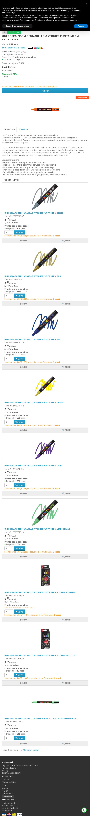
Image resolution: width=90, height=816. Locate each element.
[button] (87, 4)
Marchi (5, 788)
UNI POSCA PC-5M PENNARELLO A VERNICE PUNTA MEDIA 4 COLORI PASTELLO (39, 655)
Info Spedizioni (9, 768)
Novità (5, 791)
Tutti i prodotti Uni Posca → (22, 47)
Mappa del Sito (9, 782)
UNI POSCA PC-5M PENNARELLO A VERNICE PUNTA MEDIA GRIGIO (33, 213)
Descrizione (9, 129)
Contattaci (6, 779)
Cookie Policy (8, 796)
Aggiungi (45, 90)
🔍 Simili (66, 743)
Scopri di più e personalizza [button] (17, 26)
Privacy (5, 770)
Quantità (5, 77)
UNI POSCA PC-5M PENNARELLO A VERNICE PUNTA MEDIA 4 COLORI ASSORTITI (40, 592)
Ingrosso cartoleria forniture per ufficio (20, 765)
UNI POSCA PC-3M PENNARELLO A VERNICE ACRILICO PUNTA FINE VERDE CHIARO (40, 718)
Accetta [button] (81, 26)
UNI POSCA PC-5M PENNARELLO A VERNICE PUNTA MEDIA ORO (32, 276)
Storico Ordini (8, 805)
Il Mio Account (8, 803)
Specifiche (23, 129)
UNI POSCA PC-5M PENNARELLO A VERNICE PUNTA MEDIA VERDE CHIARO (37, 529)
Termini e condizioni (11, 772)
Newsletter (7, 810)
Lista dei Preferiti (10, 808)
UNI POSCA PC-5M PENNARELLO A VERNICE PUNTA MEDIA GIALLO (34, 402)
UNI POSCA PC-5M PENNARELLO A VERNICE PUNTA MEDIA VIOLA (33, 465)
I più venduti (7, 793)
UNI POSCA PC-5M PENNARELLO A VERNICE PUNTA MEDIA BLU (32, 339)
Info (23, 743)
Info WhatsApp (14, 32)
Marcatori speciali (31, 750)
